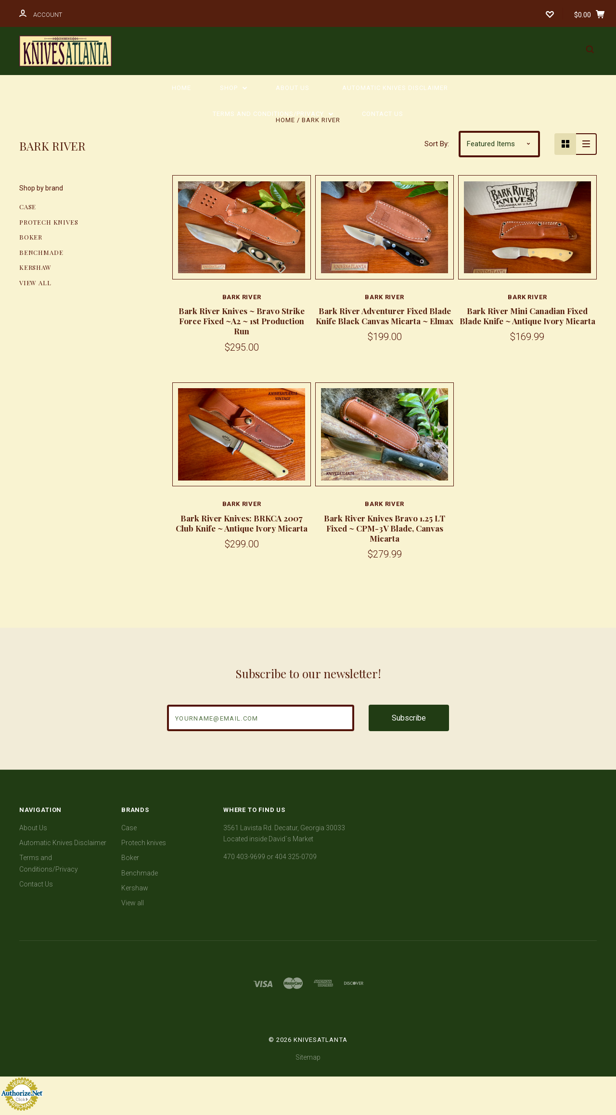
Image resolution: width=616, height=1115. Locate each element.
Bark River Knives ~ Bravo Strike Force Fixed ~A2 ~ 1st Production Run (242, 321)
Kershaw (35, 267)
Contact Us (382, 113)
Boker (30, 237)
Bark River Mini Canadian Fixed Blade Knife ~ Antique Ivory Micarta (527, 315)
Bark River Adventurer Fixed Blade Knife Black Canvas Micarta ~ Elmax (384, 315)
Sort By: (436, 143)
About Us (292, 87)
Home (181, 87)
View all (35, 283)
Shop (233, 87)
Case (27, 207)
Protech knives (48, 222)
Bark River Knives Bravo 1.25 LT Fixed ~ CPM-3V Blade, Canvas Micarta (384, 528)
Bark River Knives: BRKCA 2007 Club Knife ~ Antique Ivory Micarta (242, 523)
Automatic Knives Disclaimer (395, 87)
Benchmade (41, 252)
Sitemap (308, 1057)
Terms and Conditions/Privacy (273, 113)
